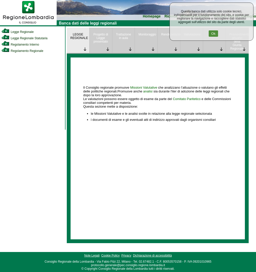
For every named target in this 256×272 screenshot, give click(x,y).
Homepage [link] (152, 16)
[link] (28, 24)
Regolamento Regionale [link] (22, 51)
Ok (213, 33)
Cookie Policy (110, 255)
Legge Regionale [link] (18, 32)
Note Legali (92, 255)
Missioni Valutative (143, 87)
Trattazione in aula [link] (123, 36)
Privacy (126, 255)
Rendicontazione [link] (170, 34)
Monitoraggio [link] (147, 34)
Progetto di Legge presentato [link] (100, 38)
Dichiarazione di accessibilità (152, 255)
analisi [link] (148, 91)
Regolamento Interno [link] (20, 44)
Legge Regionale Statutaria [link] (25, 38)
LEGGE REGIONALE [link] (79, 36)
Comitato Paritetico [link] (187, 99)
